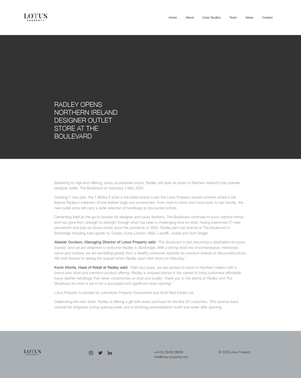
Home (173, 17)
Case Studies (211, 17)
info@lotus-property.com (171, 357)
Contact (267, 17)
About (190, 17)
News (249, 17)
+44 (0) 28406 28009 (168, 352)
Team (233, 17)
